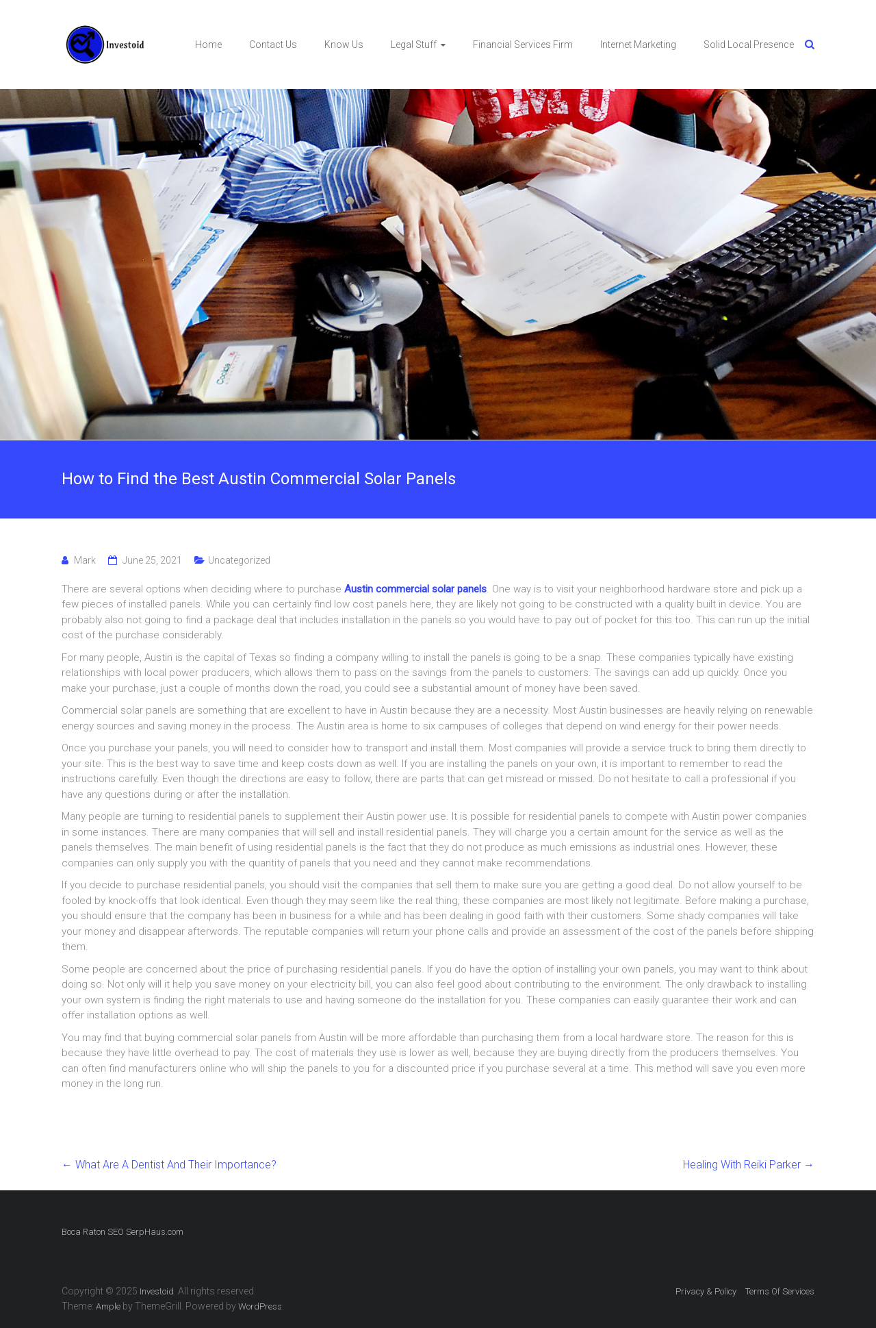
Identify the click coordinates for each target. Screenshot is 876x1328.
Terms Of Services (779, 1291)
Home (208, 44)
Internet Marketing (638, 44)
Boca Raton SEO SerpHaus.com (122, 1232)
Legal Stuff (414, 44)
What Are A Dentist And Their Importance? (169, 1164)
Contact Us (273, 44)
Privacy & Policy (705, 1291)
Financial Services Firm (523, 44)
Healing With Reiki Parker (748, 1164)
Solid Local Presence (749, 44)
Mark (85, 560)
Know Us (343, 44)
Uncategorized (239, 560)
